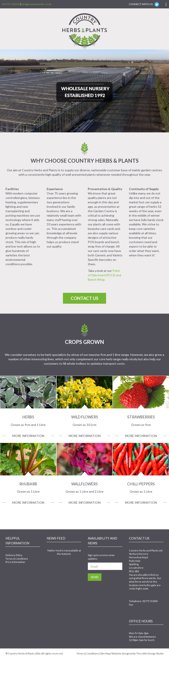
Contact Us (84, 298)
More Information (28, 436)
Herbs (28, 417)
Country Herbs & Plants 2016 (24, 653)
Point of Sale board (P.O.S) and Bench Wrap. (104, 275)
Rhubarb (28, 484)
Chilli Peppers (141, 484)
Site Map (105, 653)
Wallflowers (84, 484)
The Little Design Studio (149, 653)
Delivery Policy (14, 555)
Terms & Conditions (17, 558)
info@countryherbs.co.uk (36, 4)
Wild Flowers (84, 417)
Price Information (15, 562)
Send (95, 577)
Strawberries (141, 417)
